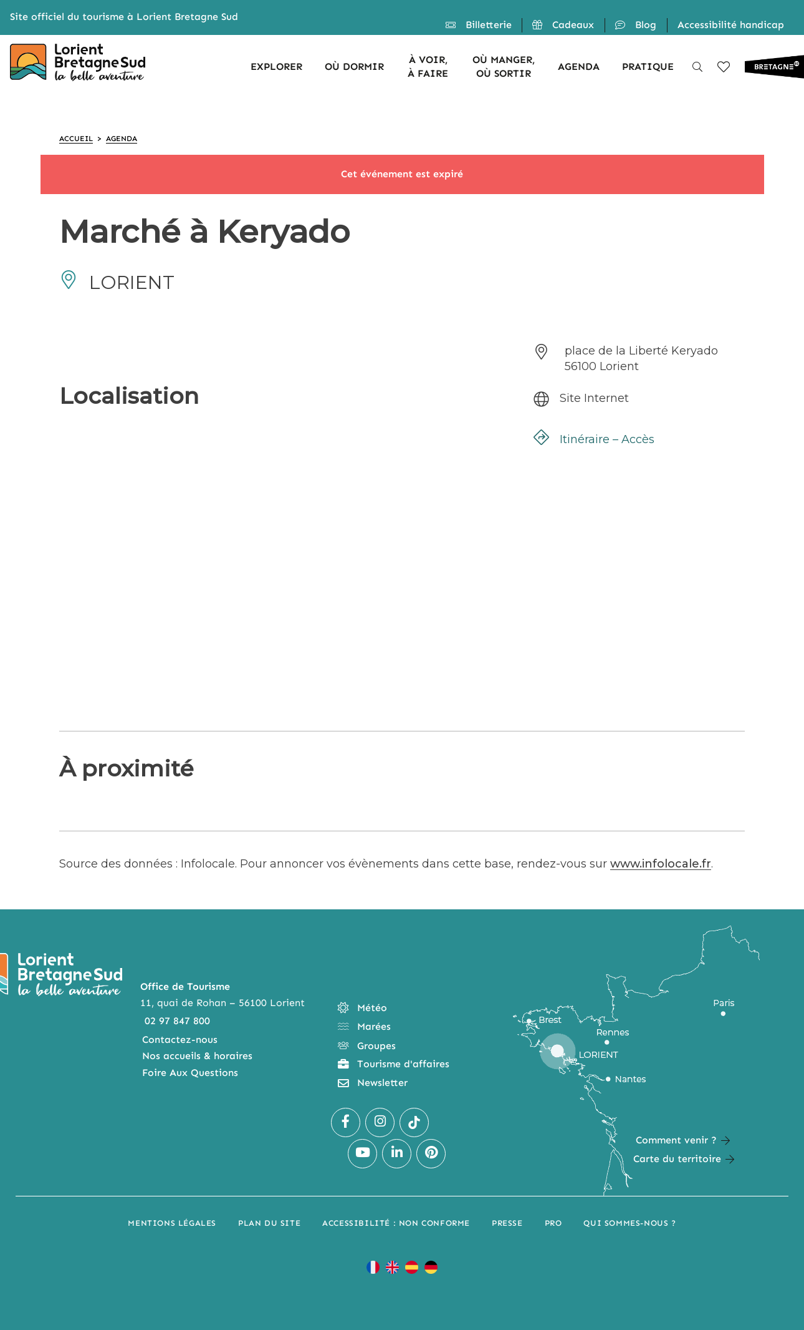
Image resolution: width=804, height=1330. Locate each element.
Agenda (121, 138)
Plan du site (269, 1223)
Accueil (76, 138)
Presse (507, 1223)
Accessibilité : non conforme (396, 1223)
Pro (553, 1223)
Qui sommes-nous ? (629, 1223)
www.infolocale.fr (660, 864)
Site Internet (594, 398)
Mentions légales (172, 1223)
